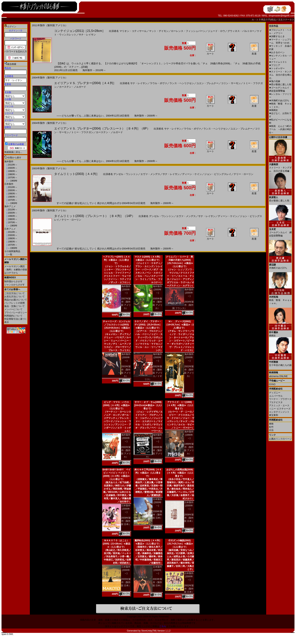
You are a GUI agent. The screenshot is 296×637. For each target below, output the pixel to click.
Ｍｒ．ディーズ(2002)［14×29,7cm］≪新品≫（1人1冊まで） (179, 324)
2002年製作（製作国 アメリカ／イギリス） (153, 373)
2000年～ (12, 168)
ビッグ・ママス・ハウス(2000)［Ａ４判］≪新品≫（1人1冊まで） (116, 405)
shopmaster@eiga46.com (281, 15)
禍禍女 (273, 110)
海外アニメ (10, 206)
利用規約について (13, 315)
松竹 (271, 427)
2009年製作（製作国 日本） (126, 521)
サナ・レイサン (87, 34)
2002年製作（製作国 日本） (189, 588)
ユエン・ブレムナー (208, 83)
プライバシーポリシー (15, 312)
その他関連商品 (12, 251)
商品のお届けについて (15, 299)
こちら (162, 626)
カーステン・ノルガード (72, 86)
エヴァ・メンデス (150, 174)
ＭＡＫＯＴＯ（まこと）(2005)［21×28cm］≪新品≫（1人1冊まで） (116, 543)
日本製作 (8, 184)
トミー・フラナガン (82, 132)
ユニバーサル (276, 396)
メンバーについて (13, 309)
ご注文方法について (14, 293)
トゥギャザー (277, 68)
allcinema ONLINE (278, 376)
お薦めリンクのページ (280, 439)
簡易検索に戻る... (13, 152)
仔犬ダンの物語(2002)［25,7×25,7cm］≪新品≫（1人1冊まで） (179, 543)
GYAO (272, 384)
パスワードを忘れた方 (15, 51)
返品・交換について (14, 306)
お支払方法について (14, 296)
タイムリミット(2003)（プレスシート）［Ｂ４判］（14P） (94, 216)
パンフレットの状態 (14, 303)
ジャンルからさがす (14, 284)
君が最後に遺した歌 (280, 84)
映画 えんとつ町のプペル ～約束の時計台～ (280, 129)
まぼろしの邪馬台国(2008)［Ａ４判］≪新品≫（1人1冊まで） (179, 472)
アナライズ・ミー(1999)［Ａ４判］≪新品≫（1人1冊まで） (179, 405)
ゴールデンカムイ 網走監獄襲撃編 (280, 231)
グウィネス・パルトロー (240, 31)
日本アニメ (10, 229)
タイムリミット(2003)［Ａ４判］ (76, 174)
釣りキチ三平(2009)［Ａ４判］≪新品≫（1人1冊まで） (148, 472)
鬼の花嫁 (274, 81)
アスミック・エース (279, 405)
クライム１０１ (278, 62)
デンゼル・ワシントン (125, 174)
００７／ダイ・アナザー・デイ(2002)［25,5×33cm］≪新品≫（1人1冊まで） (148, 324)
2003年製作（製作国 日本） (157, 582)
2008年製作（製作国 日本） (189, 517)
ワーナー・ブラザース (280, 399)
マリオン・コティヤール (132, 31)
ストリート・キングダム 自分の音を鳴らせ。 (280, 74)
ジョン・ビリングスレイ (217, 174)
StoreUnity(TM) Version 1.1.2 (155, 630)
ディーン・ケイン (192, 174)
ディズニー (274, 392)
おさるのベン (277, 52)
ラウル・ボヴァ (158, 83)
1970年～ (12, 177)
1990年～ (12, 171)
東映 (271, 423)
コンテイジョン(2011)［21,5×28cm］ (79, 30)
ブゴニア (274, 65)
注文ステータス (286, 19)
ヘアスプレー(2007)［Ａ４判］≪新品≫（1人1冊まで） (116, 259)
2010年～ (12, 164)
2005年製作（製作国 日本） (126, 582)
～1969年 (12, 180)
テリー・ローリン (243, 174)
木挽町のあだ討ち (279, 100)
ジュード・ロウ (216, 31)
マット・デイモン (159, 31)
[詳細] (84, 66)
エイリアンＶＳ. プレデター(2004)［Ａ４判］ (85, 83)
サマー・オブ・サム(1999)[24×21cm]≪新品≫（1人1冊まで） (148, 405)
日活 (271, 430)
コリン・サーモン (231, 83)
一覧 (9, 254)
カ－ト (255, 19)
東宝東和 (273, 415)
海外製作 (8, 161)
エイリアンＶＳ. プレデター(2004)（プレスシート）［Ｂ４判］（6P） (102, 128)
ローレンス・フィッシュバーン (188, 31)
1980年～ (12, 174)
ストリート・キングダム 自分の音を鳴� (280, 166)
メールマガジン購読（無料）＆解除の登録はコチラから (15, 269)
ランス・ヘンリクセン (182, 83)
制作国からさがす (13, 281)
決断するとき (277, 36)
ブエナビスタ (276, 402)
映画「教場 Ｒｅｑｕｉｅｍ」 (280, 299)
